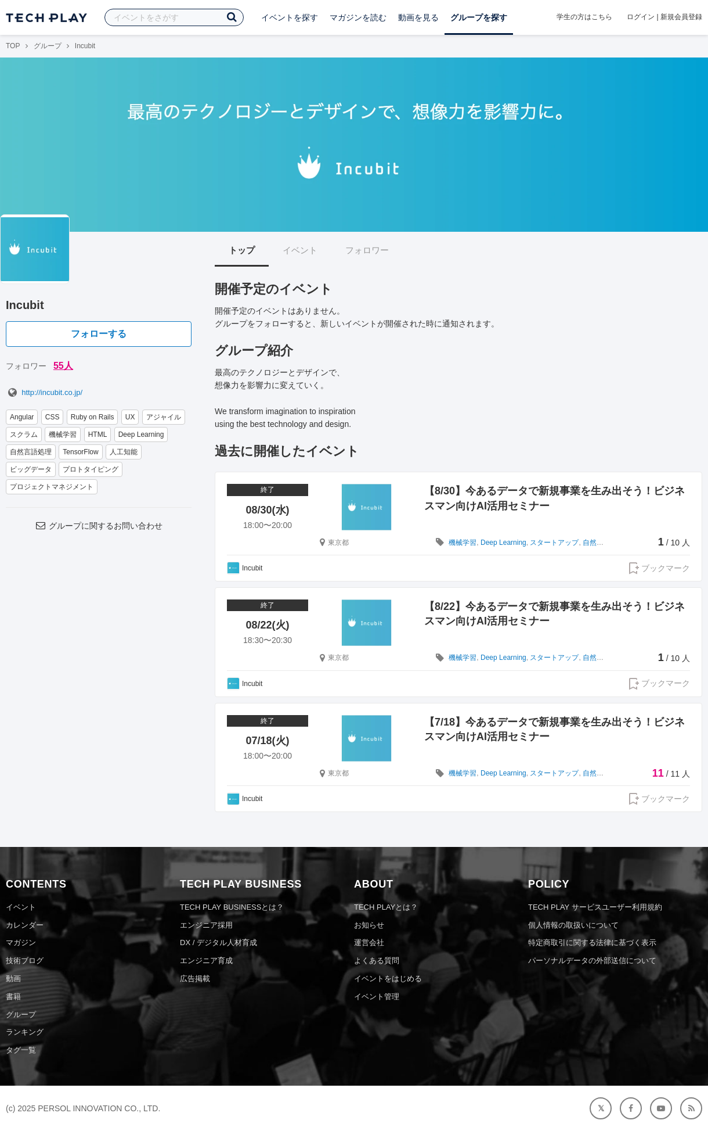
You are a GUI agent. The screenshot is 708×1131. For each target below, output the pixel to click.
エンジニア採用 (206, 925)
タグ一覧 (21, 1050)
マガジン (21, 942)
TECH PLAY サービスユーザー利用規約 (595, 907)
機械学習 (63, 434)
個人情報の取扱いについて (573, 925)
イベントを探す (289, 17)
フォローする (99, 334)
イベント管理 (376, 996)
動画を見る (418, 17)
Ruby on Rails (92, 417)
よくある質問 (376, 960)
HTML (97, 434)
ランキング (25, 1032)
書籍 (13, 996)
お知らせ (369, 925)
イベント (300, 250)
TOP (13, 46)
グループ (48, 46)
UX (130, 417)
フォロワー (367, 250)
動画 (13, 978)
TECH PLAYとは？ (386, 907)
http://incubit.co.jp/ (44, 392)
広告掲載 (195, 978)
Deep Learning (141, 434)
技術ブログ (25, 960)
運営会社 (369, 942)
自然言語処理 (31, 452)
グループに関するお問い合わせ (98, 525)
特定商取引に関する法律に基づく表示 (592, 942)
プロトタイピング (90, 469)
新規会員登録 (681, 17)
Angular (22, 417)
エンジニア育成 (206, 960)
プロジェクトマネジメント (51, 487)
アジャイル (163, 417)
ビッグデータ (31, 469)
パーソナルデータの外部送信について (592, 960)
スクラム (24, 434)
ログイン (641, 17)
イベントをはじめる (388, 978)
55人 (63, 366)
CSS (52, 417)
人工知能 (124, 452)
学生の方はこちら (584, 17)
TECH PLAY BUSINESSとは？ (232, 907)
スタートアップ (554, 542)
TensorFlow (80, 452)
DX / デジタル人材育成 (218, 942)
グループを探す (478, 17)
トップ (242, 250)
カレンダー (25, 925)
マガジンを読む (358, 17)
